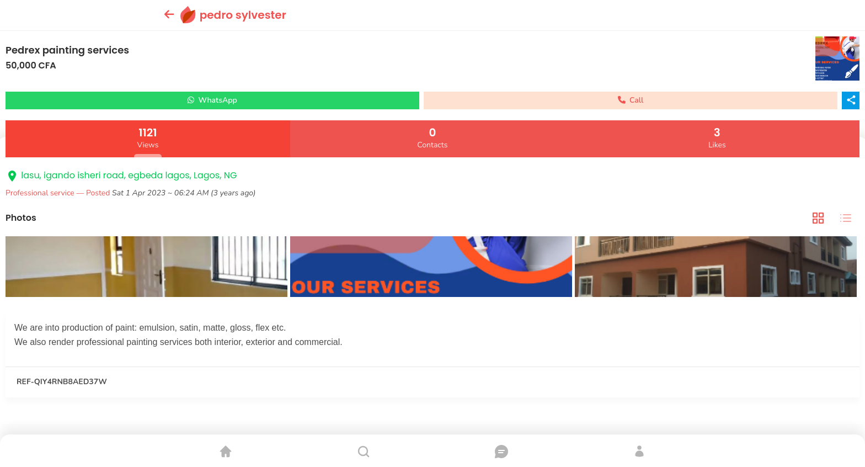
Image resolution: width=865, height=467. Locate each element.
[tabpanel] (432, 268)
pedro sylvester (243, 15)
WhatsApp (212, 100)
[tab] (818, 218)
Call (631, 100)
